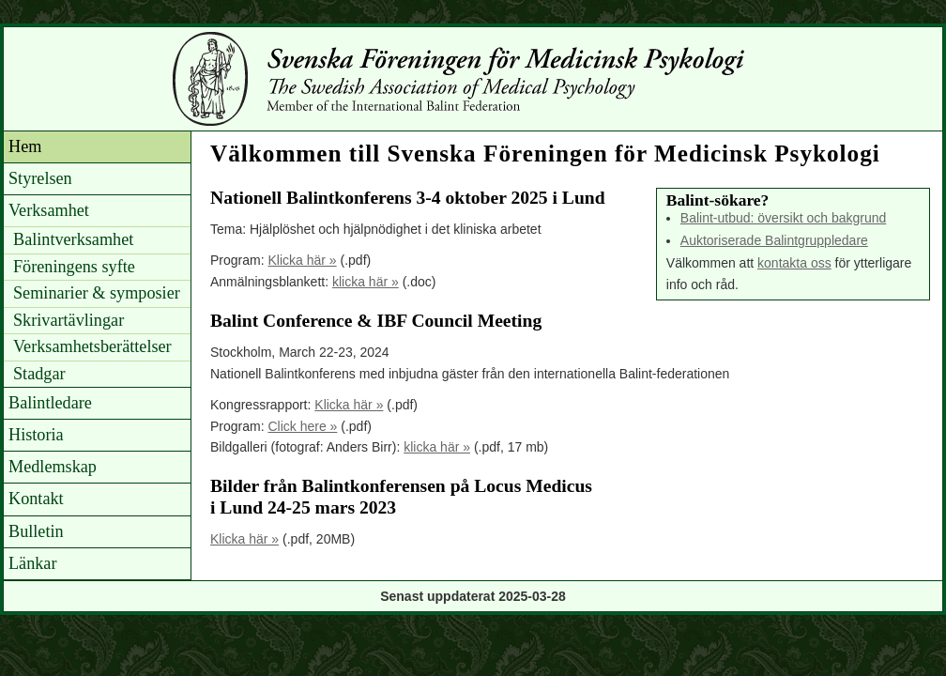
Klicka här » (301, 260)
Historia (36, 434)
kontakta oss (794, 262)
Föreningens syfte (74, 266)
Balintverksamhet (73, 239)
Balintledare (50, 402)
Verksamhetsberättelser (92, 346)
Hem (24, 146)
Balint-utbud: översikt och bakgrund (783, 217)
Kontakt (36, 498)
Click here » (302, 426)
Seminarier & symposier (96, 293)
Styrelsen (40, 178)
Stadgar (39, 373)
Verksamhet (48, 210)
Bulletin (36, 531)
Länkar (32, 563)
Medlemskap (52, 466)
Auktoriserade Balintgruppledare (774, 240)
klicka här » (365, 281)
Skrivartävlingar (68, 320)
